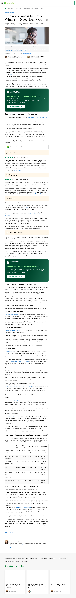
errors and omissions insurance (20, 361)
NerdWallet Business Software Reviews (48, 558)
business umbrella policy (13, 416)
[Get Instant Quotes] (16, 106)
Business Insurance (63, 558)
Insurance (18, 8)
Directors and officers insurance (14, 401)
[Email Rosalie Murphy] (11, 547)
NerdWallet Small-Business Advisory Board (14, 558)
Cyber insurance (9, 351)
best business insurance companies (38, 117)
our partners (9, 50)
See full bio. (23, 545)
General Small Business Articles (12, 561)
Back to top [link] (9, 532)
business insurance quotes (23, 507)
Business (10, 8)
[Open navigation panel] (2, 3)
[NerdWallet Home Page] (9, 3)
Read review (17, 170)
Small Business (24, 561)
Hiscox (27, 207)
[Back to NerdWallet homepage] (5, 9)
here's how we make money (20, 50)
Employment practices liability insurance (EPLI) (18, 386)
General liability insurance (12, 314)
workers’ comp (35, 371)
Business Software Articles (32, 558)
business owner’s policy (12, 330)
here (10, 74)
